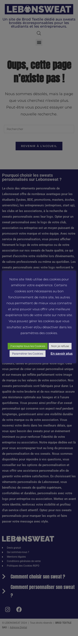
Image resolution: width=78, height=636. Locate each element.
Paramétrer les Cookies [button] (27, 353)
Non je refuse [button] (60, 346)
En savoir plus (62, 353)
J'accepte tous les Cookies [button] (27, 346)
